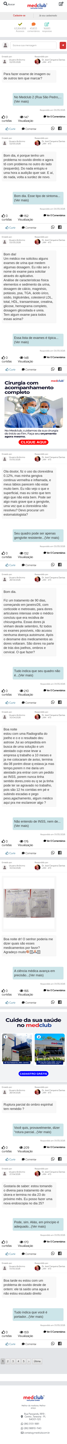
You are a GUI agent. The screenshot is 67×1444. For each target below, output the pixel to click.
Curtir (11, 128)
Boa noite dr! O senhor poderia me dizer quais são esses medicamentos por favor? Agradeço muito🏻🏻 (28, 945)
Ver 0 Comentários (54, 116)
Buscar (9, 4)
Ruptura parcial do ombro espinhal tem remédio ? (28, 1107)
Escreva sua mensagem (24, 45)
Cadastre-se (19, 15)
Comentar (29, 129)
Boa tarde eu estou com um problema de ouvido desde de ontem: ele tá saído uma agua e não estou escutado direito (26, 1287)
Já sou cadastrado (48, 15)
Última (37, 1361)
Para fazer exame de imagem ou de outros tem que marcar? (27, 76)
